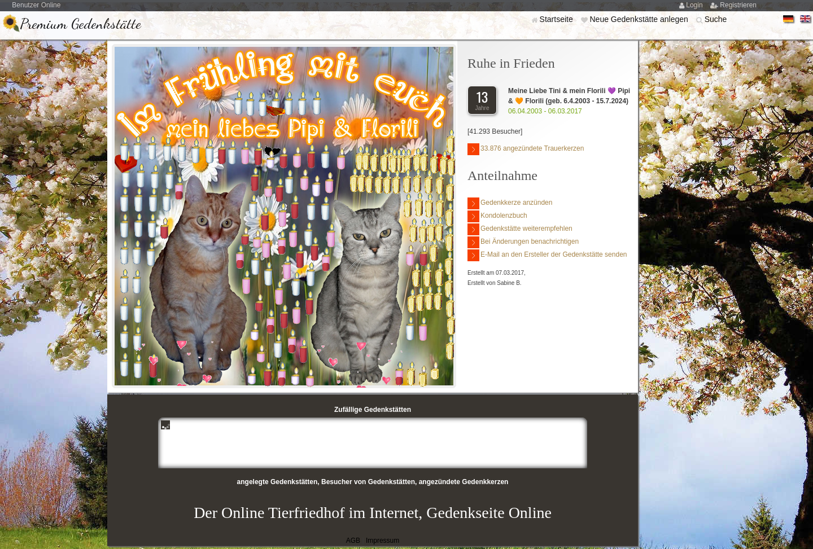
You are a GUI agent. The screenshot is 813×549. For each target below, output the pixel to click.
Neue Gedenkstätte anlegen (639, 19)
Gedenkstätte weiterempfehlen (519, 229)
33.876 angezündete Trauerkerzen (525, 149)
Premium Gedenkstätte (80, 23)
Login (695, 5)
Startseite (557, 19)
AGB (353, 540)
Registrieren (738, 5)
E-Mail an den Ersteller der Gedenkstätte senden (547, 255)
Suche (716, 19)
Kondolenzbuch (497, 216)
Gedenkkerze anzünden (509, 203)
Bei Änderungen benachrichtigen (523, 242)
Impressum (382, 540)
